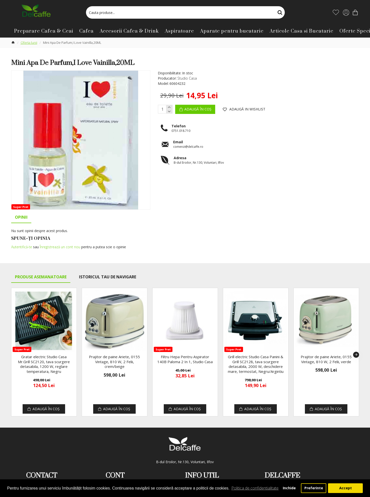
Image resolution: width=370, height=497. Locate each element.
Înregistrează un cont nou (60, 247)
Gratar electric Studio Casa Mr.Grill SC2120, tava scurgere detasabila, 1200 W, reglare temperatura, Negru (44, 358)
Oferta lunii (29, 42)
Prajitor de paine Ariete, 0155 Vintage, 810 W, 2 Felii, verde (326, 353)
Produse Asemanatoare (41, 270)
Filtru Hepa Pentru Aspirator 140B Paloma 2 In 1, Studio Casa (185, 353)
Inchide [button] (289, 488)
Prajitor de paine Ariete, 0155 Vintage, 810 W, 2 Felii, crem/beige (114, 355)
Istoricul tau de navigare (107, 270)
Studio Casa (187, 78)
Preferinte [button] (313, 488)
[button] (356, 348)
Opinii (21, 217)
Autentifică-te (21, 247)
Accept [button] (345, 488)
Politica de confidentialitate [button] (255, 488)
